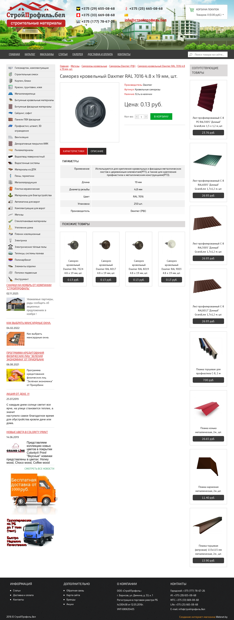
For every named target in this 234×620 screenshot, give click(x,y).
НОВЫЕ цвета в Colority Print (27, 432)
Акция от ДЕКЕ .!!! (17, 393)
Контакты (124, 54)
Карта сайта (73, 595)
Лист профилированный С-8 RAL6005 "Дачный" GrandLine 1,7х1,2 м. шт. (208, 184)
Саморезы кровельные (94, 66)
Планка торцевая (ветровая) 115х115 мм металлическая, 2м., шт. (208, 549)
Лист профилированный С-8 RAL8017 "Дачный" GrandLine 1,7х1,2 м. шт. (208, 310)
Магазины (47, 54)
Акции (70, 604)
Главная (14, 54)
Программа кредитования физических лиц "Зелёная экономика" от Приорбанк (25, 356)
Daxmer (147, 84)
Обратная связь (75, 590)
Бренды (71, 599)
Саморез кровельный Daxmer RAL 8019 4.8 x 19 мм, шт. (139, 267)
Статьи (63, 54)
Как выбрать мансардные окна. (28, 322)
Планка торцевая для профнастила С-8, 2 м (208, 371)
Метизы (75, 66)
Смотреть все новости (39, 468)
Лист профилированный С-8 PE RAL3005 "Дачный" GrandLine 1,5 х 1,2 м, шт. (208, 122)
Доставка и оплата (100, 54)
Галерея (77, 54)
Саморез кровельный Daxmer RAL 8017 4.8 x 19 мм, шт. (106, 267)
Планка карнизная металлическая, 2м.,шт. (208, 489)
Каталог (30, 54)
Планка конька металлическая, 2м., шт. (208, 430)
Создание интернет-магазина (197, 616)
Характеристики (73, 151)
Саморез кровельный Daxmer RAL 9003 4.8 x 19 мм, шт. (172, 267)
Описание (97, 151)
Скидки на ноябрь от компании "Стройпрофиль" (28, 286)
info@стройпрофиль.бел (146, 20)
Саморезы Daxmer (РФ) (122, 66)
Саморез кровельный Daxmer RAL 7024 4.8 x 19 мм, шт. (73, 267)
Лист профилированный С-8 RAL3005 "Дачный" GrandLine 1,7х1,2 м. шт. (208, 247)
